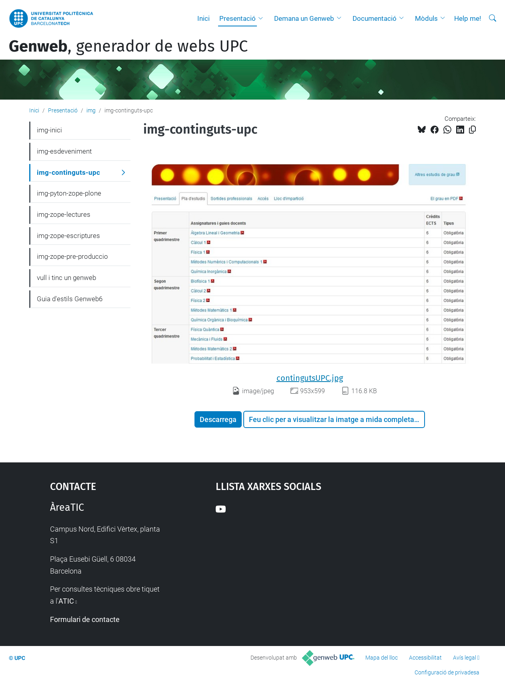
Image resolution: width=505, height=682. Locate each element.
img (91, 110)
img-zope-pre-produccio (72, 256)
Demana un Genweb (304, 18)
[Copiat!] (472, 129)
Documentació (375, 18)
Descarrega (218, 419)
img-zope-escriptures (68, 236)
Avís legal (464, 657)
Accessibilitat (425, 657)
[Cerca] (492, 18)
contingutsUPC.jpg (310, 378)
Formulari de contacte (85, 619)
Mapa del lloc (381, 657)
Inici (203, 18)
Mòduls (426, 18)
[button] (262, 18)
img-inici (49, 130)
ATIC (66, 601)
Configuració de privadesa (447, 672)
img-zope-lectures (63, 214)
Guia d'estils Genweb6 (69, 299)
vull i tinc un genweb (66, 278)
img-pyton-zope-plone (69, 193)
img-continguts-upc (68, 172)
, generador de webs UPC (128, 46)
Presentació (237, 18)
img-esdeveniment (64, 151)
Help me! (467, 18)
